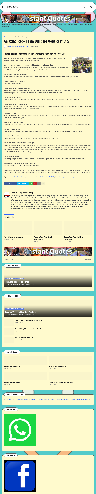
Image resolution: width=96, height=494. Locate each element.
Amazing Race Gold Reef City (24, 337)
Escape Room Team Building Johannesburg (73, 238)
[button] (2, 7)
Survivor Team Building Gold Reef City (20, 312)
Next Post (88, 260)
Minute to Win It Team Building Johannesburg (28, 320)
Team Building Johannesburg (64, 177)
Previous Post (9, 260)
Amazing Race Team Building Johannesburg (23, 37)
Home (5, 37)
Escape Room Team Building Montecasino (61, 382)
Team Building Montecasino (12, 382)
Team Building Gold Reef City (45, 177)
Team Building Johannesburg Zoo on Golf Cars (29, 329)
